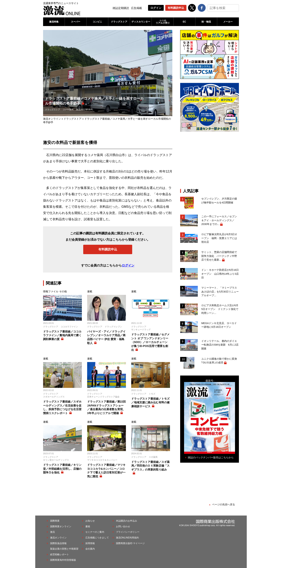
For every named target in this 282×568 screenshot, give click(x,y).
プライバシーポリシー (127, 532)
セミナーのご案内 (94, 532)
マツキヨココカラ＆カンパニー (102, 460)
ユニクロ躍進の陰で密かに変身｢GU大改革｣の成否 (219, 360)
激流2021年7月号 (84, 109)
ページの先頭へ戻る (223, 504)
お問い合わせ (123, 526)
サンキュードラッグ (141, 329)
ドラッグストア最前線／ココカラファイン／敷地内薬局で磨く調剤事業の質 (62, 335)
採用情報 (90, 543)
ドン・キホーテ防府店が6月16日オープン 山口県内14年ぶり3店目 (220, 273)
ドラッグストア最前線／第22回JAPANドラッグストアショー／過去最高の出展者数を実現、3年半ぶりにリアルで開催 (106, 407)
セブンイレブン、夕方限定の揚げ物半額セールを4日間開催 (219, 200)
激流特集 (54, 21)
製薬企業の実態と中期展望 (64, 549)
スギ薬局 (153, 457)
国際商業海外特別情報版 (63, 560)
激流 (52, 532)
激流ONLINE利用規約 (127, 537)
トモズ (152, 394)
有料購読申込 (176, 7)
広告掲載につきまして (97, 537)
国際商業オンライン (60, 526)
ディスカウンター (140, 21)
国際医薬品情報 (58, 543)
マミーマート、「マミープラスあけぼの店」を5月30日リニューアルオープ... (220, 291)
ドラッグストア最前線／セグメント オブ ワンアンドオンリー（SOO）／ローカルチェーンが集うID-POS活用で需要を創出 (150, 342)
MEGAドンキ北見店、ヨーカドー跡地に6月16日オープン (219, 325)
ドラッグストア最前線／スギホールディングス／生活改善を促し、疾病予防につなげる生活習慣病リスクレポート (62, 407)
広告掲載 (136, 8)
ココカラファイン (69, 326)
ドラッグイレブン (113, 326)
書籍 (87, 526)
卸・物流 (206, 21)
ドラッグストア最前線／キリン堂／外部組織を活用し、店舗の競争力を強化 (62, 468)
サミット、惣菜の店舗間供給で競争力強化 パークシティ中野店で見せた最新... (219, 256)
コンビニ (97, 21)
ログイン (155, 7)
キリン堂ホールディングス (56, 460)
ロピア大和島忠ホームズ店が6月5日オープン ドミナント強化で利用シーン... (219, 309)
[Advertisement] (209, 160)
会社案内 (90, 549)
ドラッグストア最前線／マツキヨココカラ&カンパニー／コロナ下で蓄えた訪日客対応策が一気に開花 (106, 470)
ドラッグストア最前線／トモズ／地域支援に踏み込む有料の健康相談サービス (150, 402)
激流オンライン (52, 118)
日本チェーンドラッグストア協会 (103, 397)
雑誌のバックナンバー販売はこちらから (211, 457)
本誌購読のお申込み (126, 521)
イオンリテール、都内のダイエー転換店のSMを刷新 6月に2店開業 (220, 345)
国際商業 (55, 521)
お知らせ (90, 521)
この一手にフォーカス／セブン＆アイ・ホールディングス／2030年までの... (219, 220)
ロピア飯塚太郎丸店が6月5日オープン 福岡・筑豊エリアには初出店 (219, 238)
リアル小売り (162, 21)
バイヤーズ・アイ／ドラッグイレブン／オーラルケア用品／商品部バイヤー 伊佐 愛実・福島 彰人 (106, 337)
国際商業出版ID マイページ (130, 543)
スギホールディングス (54, 397)
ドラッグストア (119, 21)
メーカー (228, 21)
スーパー (75, 21)
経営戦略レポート (59, 554)
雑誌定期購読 (121, 8)
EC (184, 21)
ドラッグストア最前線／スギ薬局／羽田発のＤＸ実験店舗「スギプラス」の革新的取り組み (150, 465)
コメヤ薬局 (68, 109)
